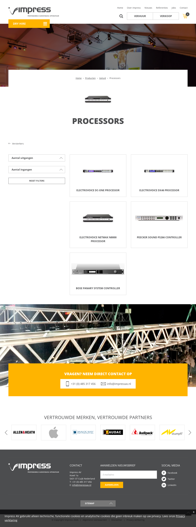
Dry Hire (19, 23)
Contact (184, 7)
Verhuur (140, 16)
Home (120, 7)
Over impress (134, 7)
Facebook (172, 474)
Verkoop (166, 16)
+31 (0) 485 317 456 (83, 385)
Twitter (171, 480)
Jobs (174, 7)
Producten (90, 78)
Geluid (102, 78)
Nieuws (148, 7)
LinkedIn (172, 486)
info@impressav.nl (119, 385)
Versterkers (18, 143)
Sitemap (89, 504)
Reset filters (36, 180)
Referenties (162, 7)
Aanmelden (112, 486)
